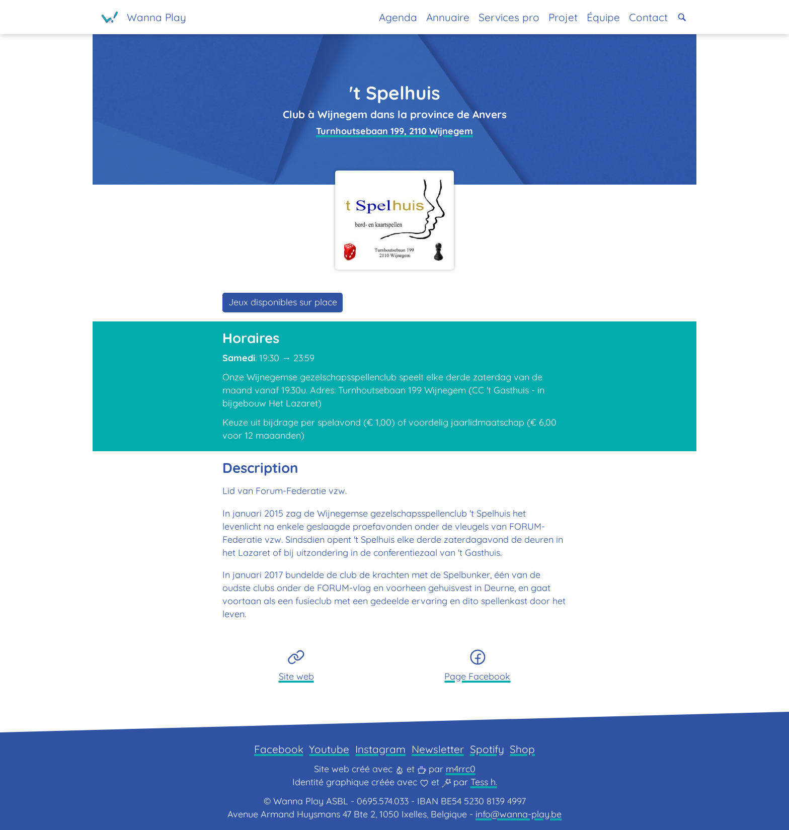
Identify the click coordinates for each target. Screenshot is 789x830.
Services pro (509, 17)
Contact (648, 17)
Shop (522, 749)
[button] (682, 17)
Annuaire (447, 17)
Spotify (487, 749)
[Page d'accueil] (144, 17)
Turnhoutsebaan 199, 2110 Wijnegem (394, 131)
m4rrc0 (461, 769)
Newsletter (438, 749)
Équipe (603, 17)
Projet (563, 17)
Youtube (329, 749)
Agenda (398, 17)
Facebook (278, 749)
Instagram (380, 749)
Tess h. (483, 782)
